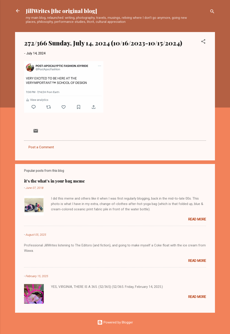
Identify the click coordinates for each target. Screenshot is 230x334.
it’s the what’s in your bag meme (54, 181)
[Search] (212, 12)
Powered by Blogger (115, 322)
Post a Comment (41, 147)
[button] (203, 42)
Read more (197, 219)
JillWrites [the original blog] (61, 10)
